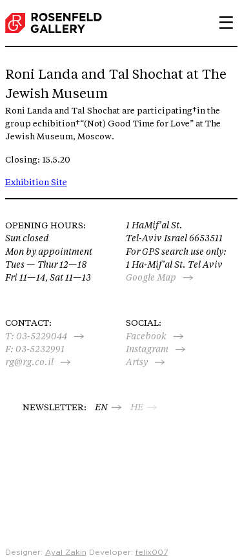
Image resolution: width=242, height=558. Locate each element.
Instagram (147, 349)
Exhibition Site (36, 182)
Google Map (151, 277)
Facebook (146, 336)
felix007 (152, 552)
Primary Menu (221, 22)
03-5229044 (41, 336)
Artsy (137, 362)
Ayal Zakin (65, 552)
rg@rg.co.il (29, 362)
